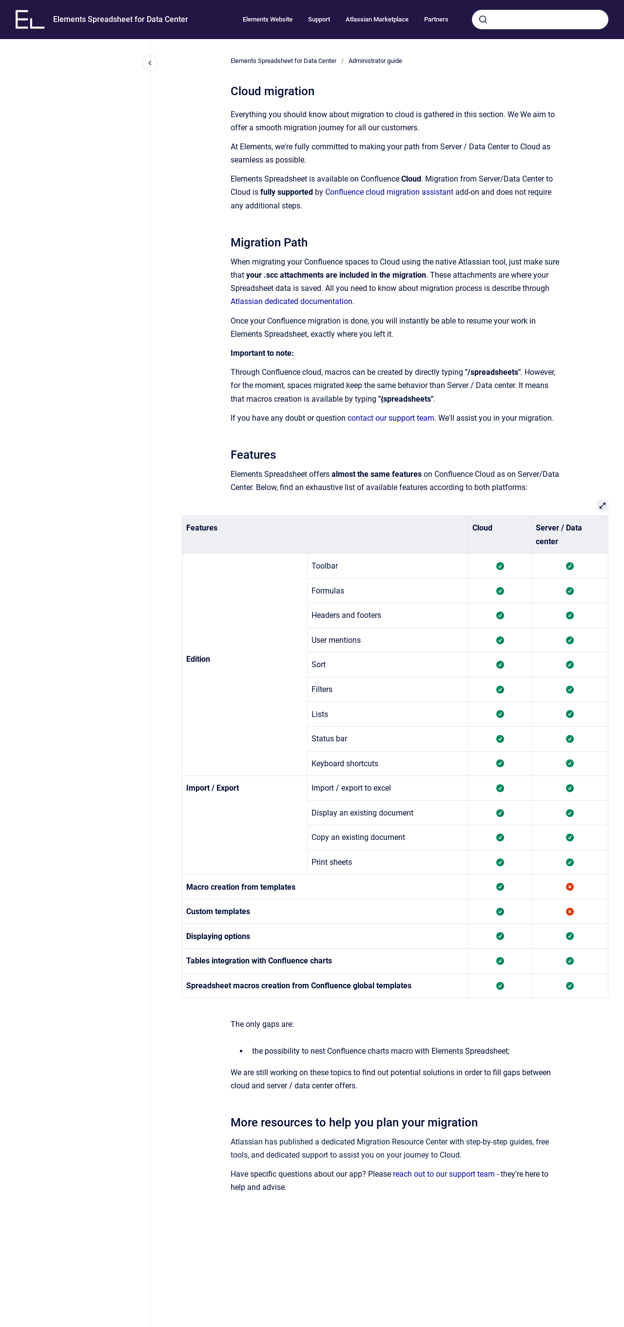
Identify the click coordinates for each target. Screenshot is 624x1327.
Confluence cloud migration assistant (389, 192)
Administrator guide (375, 60)
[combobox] (540, 19)
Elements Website (267, 19)
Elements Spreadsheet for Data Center (120, 19)
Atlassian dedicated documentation (291, 301)
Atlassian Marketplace (377, 19)
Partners (436, 19)
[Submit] (483, 19)
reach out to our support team (444, 1174)
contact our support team (391, 418)
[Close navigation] (150, 63)
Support (319, 19)
